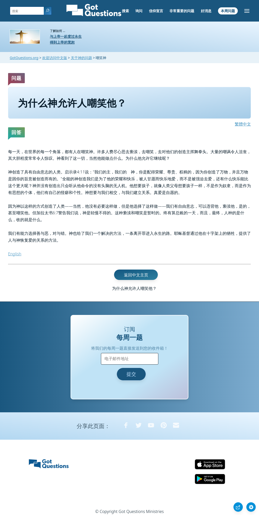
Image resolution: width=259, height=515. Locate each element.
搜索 (125, 10)
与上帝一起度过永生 (66, 36)
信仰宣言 (156, 10)
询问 (138, 10)
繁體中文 (243, 124)
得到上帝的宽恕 (62, 42)
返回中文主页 (136, 274)
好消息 (206, 10)
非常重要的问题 (181, 10)
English (14, 254)
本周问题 (228, 10)
